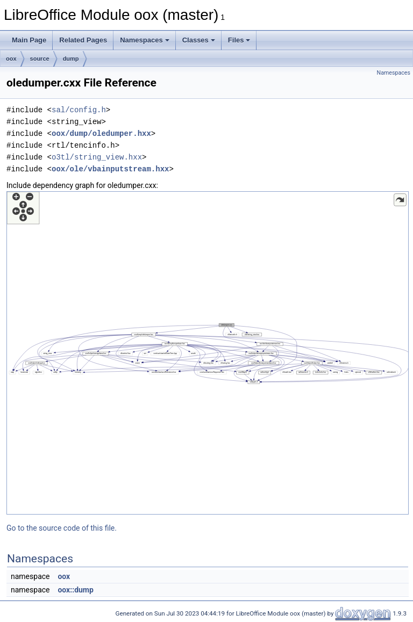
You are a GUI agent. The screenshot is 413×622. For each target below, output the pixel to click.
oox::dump (75, 589)
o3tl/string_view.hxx (97, 157)
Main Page (29, 40)
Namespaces (144, 40)
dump (71, 58)
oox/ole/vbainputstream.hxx (110, 169)
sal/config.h (79, 110)
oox (11, 58)
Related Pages (83, 40)
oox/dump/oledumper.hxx (101, 133)
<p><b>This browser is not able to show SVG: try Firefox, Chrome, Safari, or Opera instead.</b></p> (207, 353)
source (39, 58)
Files (239, 40)
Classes (198, 40)
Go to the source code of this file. (61, 528)
